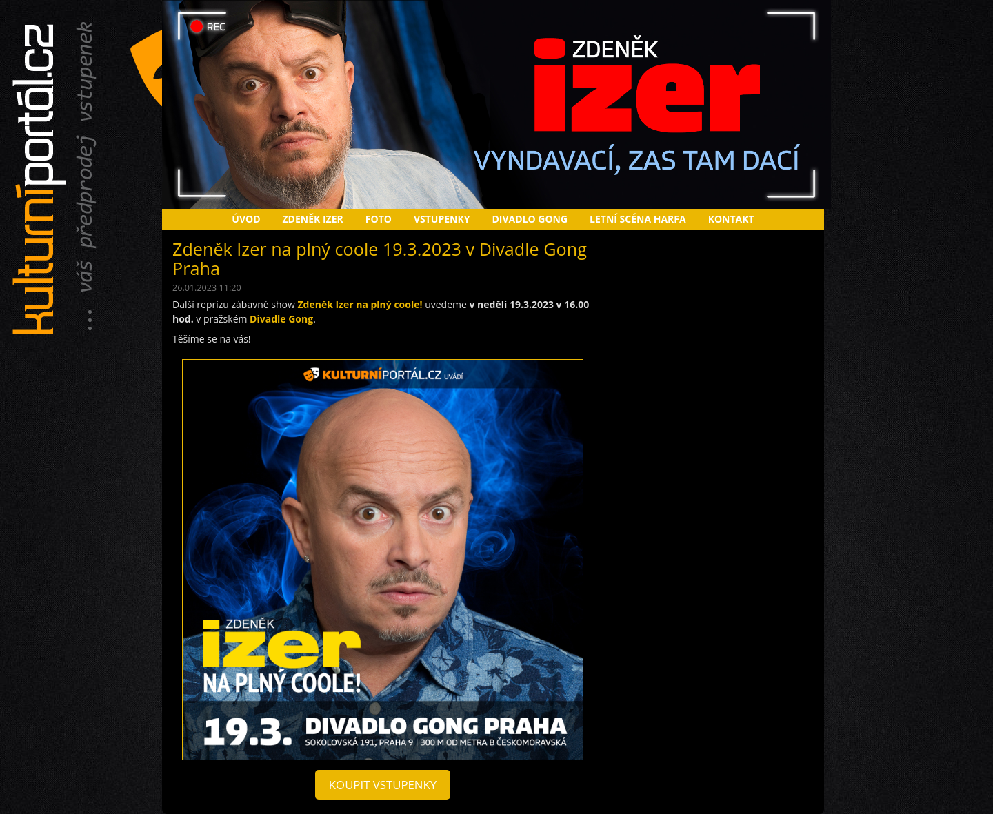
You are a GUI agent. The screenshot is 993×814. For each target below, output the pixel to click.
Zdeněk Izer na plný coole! (359, 304)
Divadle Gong (281, 318)
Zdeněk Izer (313, 218)
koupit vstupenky (383, 785)
